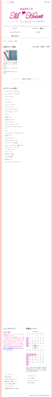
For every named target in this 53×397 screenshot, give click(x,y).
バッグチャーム (12, 149)
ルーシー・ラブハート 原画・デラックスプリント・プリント (14, 273)
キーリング (12, 132)
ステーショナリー (9, 176)
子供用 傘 (12, 202)
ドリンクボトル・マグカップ (12, 99)
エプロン (12, 188)
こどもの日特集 (12, 296)
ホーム (15, 28)
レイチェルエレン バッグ (11, 180)
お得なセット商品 (12, 41)
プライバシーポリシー (33, 380)
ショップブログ (9, 386)
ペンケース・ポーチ (12, 166)
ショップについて (15, 32)
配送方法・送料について (11, 381)
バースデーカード (9, 228)
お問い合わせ (15, 36)
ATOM (32, 383)
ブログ (38, 32)
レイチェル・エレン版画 (11, 263)
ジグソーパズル (12, 114)
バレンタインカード (10, 283)
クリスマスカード (12, 251)
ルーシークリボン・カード (12, 230)
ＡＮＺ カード (8, 286)
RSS (29, 383)
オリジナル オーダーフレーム (13, 318)
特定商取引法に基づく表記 (12, 388)
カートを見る (31, 378)
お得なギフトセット (12, 218)
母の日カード (12, 310)
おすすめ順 (35, 46)
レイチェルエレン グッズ (11, 261)
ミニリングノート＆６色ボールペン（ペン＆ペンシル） (10, 64)
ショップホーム (9, 374)
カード (6, 236)
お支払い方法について (10, 379)
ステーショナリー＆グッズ (12, 178)
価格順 (42, 46)
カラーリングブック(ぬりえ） (12, 91)
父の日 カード (8, 241)
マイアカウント (32, 376)
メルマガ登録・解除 (10, 383)
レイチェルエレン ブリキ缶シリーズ (14, 239)
